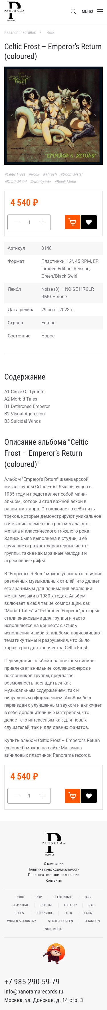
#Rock (34, 174)
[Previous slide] (12, 116)
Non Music (53, 929)
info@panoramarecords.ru (33, 991)
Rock (50, 32)
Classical (21, 905)
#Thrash (50, 174)
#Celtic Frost (15, 174)
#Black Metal (65, 182)
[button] (73, 11)
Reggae (47, 905)
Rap (91, 905)
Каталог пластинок (20, 32)
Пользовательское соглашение (53, 875)
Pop (39, 897)
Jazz (88, 897)
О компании (53, 864)
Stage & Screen (60, 921)
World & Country (21, 921)
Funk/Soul (44, 913)
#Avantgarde (40, 182)
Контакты (54, 881)
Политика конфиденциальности (53, 869)
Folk (68, 913)
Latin (88, 913)
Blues (19, 913)
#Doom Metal (71, 174)
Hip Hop (70, 905)
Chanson (92, 921)
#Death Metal (15, 182)
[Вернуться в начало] (14, 11)
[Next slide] (95, 116)
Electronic (63, 897)
